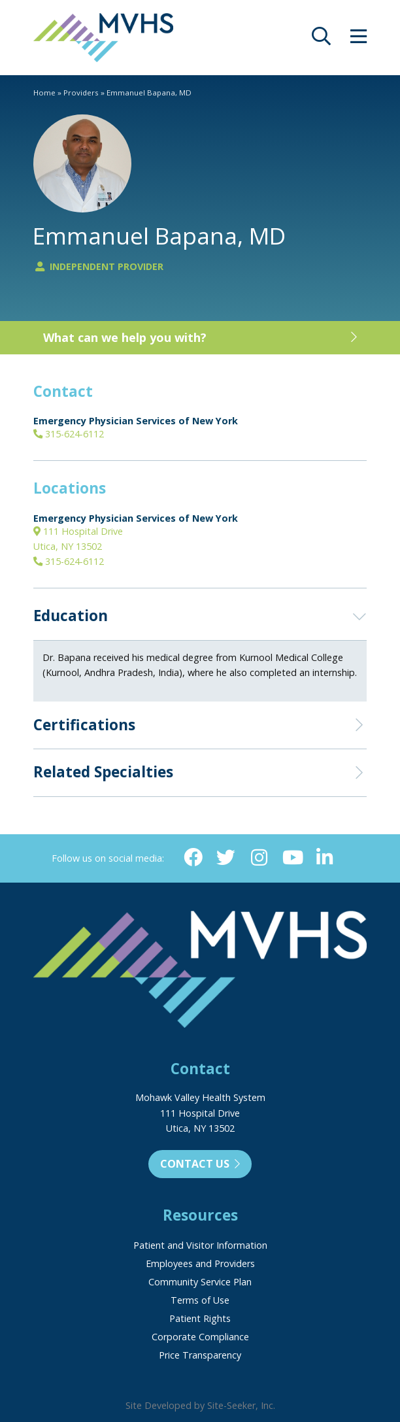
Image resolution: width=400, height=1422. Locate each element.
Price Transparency (200, 1355)
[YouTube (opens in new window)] (291, 858)
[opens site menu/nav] (358, 39)
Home (44, 92)
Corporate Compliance (200, 1336)
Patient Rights (200, 1318)
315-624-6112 (68, 434)
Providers (81, 92)
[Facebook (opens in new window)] (193, 858)
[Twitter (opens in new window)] (225, 858)
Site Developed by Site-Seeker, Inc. (200, 1405)
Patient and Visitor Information (200, 1245)
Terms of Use (200, 1300)
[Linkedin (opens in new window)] (325, 858)
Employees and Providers (200, 1263)
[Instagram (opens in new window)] (259, 858)
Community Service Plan (200, 1282)
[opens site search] (321, 39)
